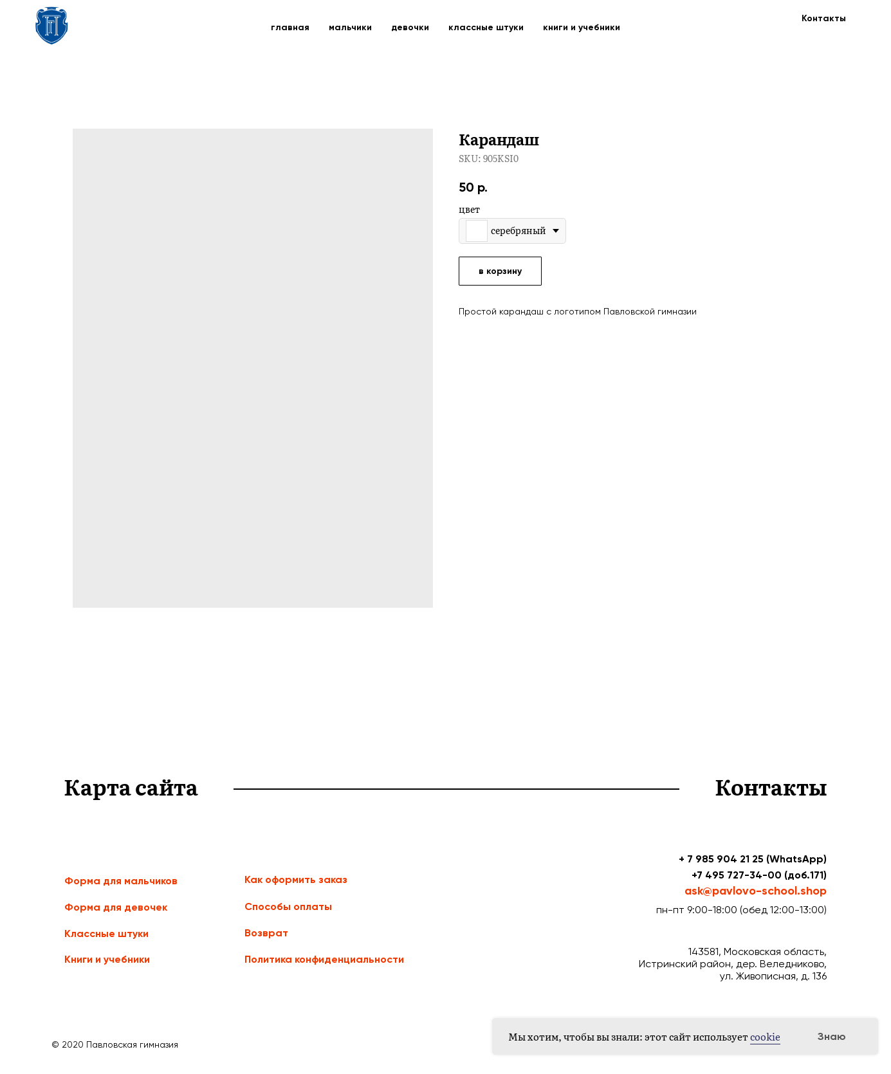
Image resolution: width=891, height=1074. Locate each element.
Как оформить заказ (295, 879)
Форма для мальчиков (121, 881)
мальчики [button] (350, 27)
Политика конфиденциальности (324, 959)
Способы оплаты (288, 906)
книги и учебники (581, 27)
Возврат (266, 933)
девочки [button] (410, 27)
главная (290, 27)
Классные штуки (106, 933)
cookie (765, 1036)
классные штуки (486, 27)
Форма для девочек (115, 907)
